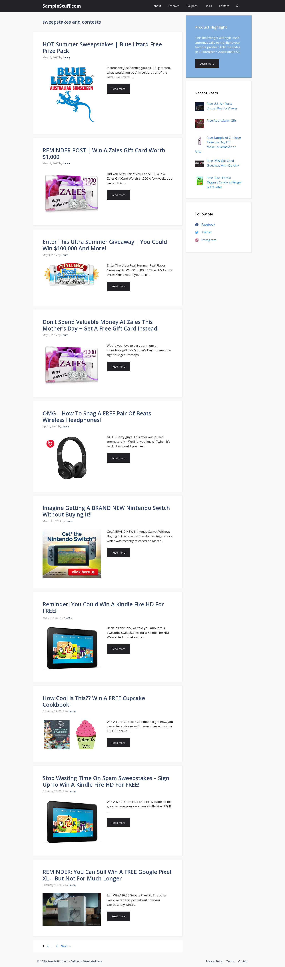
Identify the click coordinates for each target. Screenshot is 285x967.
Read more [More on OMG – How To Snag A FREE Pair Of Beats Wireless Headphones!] (118, 458)
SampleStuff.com (62, 6)
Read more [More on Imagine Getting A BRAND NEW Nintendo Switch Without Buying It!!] (118, 552)
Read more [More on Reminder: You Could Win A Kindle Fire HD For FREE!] (118, 649)
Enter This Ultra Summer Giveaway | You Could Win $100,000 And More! (105, 245)
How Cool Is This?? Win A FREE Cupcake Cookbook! (94, 701)
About (157, 6)
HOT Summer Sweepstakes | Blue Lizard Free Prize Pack (102, 48)
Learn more (207, 63)
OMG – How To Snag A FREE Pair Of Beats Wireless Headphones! (97, 417)
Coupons (192, 6)
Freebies (173, 6)
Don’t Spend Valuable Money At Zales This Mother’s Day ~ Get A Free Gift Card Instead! (101, 325)
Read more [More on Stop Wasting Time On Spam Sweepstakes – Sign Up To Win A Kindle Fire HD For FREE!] (118, 822)
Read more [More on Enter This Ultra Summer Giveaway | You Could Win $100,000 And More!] (118, 286)
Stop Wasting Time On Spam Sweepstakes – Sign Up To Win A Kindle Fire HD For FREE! (106, 781)
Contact (224, 6)
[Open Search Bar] (237, 6)
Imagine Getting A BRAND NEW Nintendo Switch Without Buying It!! (106, 511)
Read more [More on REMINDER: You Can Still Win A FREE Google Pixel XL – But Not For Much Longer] (118, 916)
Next (66, 946)
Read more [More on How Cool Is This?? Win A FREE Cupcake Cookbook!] (118, 742)
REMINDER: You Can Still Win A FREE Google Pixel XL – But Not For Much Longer (107, 875)
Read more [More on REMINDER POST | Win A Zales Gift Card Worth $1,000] (118, 195)
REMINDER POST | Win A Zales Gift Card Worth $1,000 (104, 154)
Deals (208, 6)
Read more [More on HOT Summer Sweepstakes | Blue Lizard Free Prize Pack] (118, 89)
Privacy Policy (214, 961)
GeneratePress (92, 961)
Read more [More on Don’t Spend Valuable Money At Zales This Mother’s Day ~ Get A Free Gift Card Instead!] (118, 366)
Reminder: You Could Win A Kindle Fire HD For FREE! (103, 607)
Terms (230, 961)
